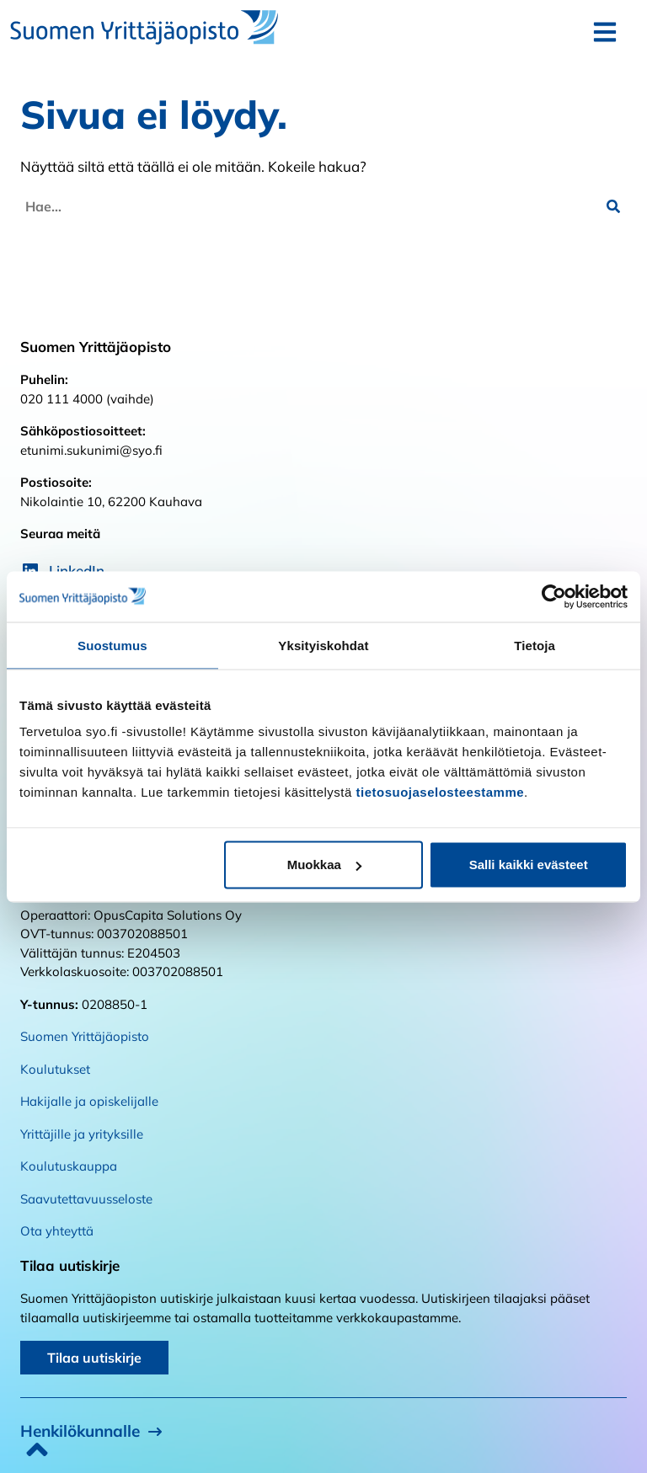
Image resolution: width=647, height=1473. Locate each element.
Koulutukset (55, 1069)
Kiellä (119, 864)
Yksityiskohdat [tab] (323, 645)
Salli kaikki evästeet (528, 864)
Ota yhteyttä (57, 1231)
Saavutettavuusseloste (86, 1199)
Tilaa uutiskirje (94, 1357)
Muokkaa (324, 864)
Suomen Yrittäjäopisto (84, 1036)
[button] (613, 206)
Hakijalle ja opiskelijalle (89, 1101)
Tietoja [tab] (534, 645)
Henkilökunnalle (80, 1431)
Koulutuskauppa (68, 1166)
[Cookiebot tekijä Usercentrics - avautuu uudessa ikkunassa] (554, 596)
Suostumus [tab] (112, 645)
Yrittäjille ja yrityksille (81, 1134)
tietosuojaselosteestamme (440, 792)
